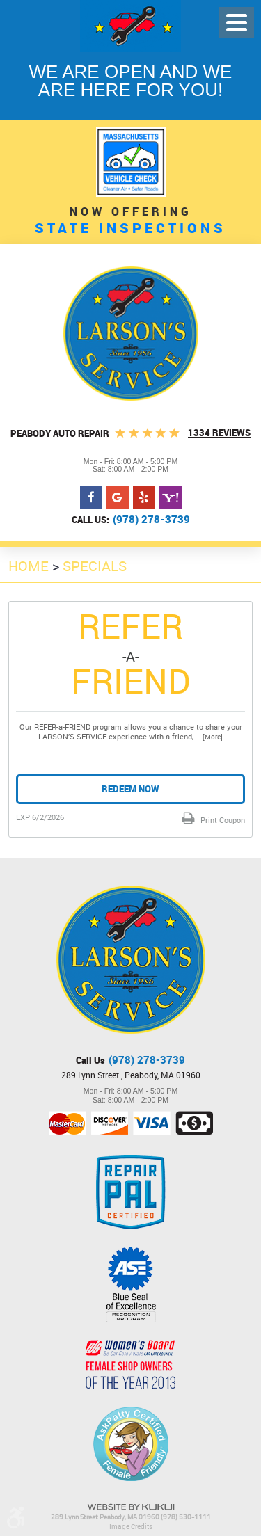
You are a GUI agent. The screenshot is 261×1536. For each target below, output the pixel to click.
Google (117, 498)
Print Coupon (221, 820)
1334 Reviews (219, 432)
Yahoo (170, 498)
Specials (95, 566)
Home (28, 566)
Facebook (91, 498)
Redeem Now (130, 789)
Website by (130, 1507)
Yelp (144, 498)
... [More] (208, 737)
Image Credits (130, 1526)
